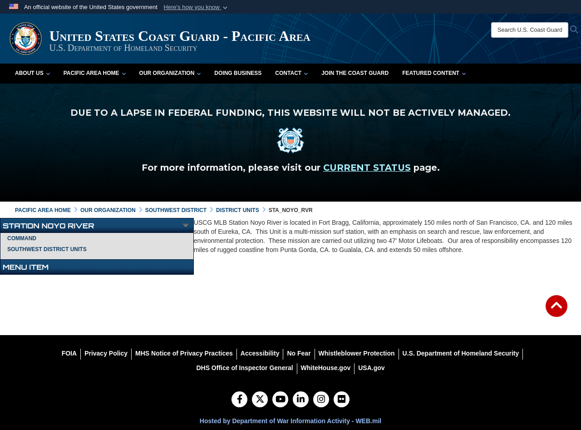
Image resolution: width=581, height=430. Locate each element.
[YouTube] (280, 400)
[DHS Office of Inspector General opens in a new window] (244, 367)
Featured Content (434, 73)
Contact (291, 73)
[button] (196, 7)
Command (21, 238)
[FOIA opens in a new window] (69, 353)
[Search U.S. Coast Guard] (529, 30)
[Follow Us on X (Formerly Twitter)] (260, 400)
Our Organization (170, 73)
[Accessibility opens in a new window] (260, 353)
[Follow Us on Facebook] (239, 400)
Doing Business (237, 73)
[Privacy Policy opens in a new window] (106, 353)
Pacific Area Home (95, 73)
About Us (32, 73)
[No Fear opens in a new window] (298, 353)
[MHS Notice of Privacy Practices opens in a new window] (184, 353)
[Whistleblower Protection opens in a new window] (357, 353)
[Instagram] (321, 400)
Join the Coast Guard (355, 73)
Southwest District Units (47, 249)
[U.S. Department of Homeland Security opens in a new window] (461, 353)
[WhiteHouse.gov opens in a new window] (326, 367)
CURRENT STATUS (367, 167)
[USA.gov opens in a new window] (371, 367)
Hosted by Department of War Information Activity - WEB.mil (290, 421)
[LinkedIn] (301, 400)
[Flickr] (342, 400)
